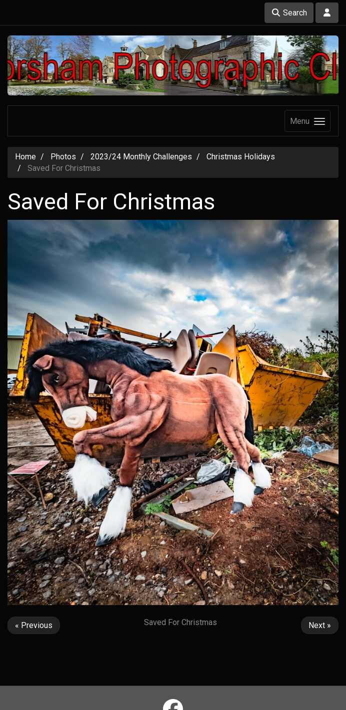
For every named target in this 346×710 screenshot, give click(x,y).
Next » (319, 625)
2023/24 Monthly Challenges (141, 156)
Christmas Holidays (240, 156)
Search (289, 12)
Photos (63, 156)
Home (25, 156)
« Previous (33, 625)
